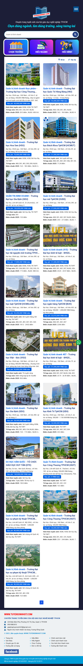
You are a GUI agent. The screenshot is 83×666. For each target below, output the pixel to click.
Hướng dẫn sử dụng (13, 646)
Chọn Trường (36, 643)
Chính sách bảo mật (58, 638)
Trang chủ (9, 638)
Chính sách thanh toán (59, 641)
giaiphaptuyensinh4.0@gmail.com (19, 627)
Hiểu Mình (35, 638)
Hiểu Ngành (36, 641)
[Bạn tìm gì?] (39, 34)
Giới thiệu (9, 641)
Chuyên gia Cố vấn (12, 643)
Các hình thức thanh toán (60, 643)
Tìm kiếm (75, 34)
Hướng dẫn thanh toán (59, 646)
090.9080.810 (12, 625)
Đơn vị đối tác (37, 646)
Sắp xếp (72, 60)
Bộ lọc (61, 60)
